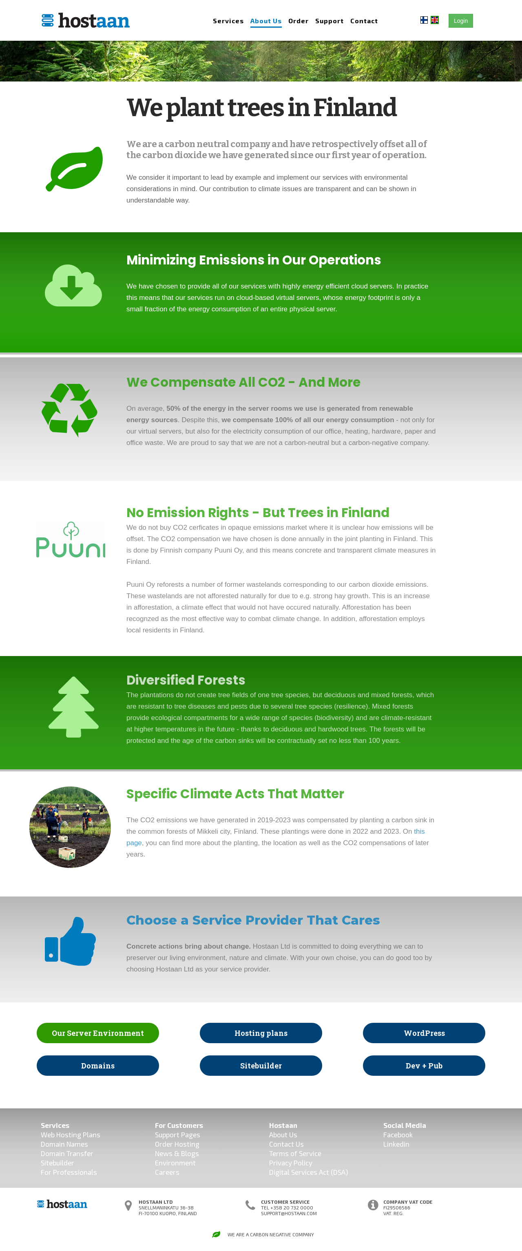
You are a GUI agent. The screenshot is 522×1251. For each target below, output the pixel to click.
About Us (266, 20)
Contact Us (286, 1144)
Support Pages (177, 1134)
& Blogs (186, 1153)
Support (329, 20)
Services (228, 20)
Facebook (398, 1134)
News (164, 1153)
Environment (175, 1162)
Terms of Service (295, 1153)
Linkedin (396, 1144)
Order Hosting (177, 1144)
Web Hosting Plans (70, 1134)
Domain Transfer (67, 1153)
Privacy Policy (290, 1162)
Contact (364, 20)
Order (298, 20)
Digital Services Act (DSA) (308, 1172)
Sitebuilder (57, 1162)
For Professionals (69, 1172)
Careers (167, 1172)
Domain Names (64, 1144)
